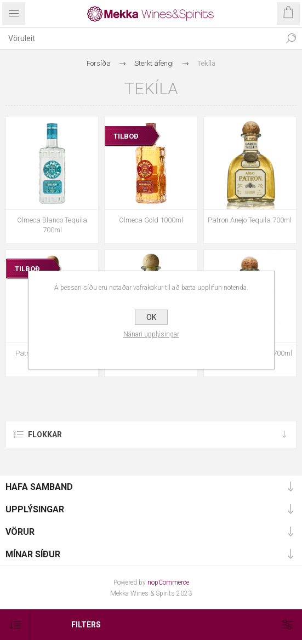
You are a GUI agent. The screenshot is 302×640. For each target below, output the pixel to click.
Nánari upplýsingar (151, 334)
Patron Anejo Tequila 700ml (250, 220)
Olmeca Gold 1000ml (151, 220)
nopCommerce (168, 582)
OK (151, 317)
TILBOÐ (126, 136)
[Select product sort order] (15, 625)
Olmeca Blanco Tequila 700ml (52, 225)
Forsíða (99, 63)
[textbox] (140, 38)
